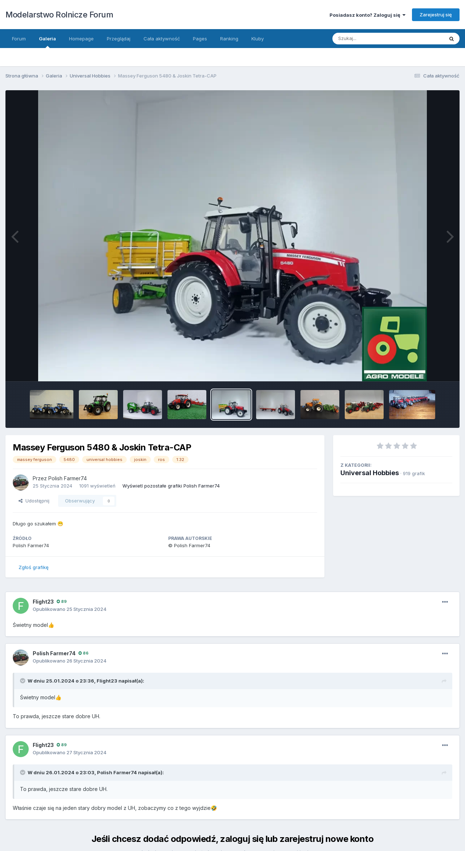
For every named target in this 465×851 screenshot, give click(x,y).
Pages (200, 38)
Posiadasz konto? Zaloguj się (367, 15)
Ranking (229, 38)
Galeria (47, 42)
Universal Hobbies (369, 473)
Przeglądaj (118, 38)
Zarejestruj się (436, 14)
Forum (19, 38)
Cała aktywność (161, 38)
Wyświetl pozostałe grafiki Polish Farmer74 (171, 486)
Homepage (81, 38)
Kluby (257, 38)
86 (83, 653)
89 (62, 601)
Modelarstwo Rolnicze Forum (59, 14)
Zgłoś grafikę (34, 567)
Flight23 (43, 602)
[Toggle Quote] (23, 681)
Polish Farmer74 (67, 478)
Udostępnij (34, 501)
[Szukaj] (380, 38)
